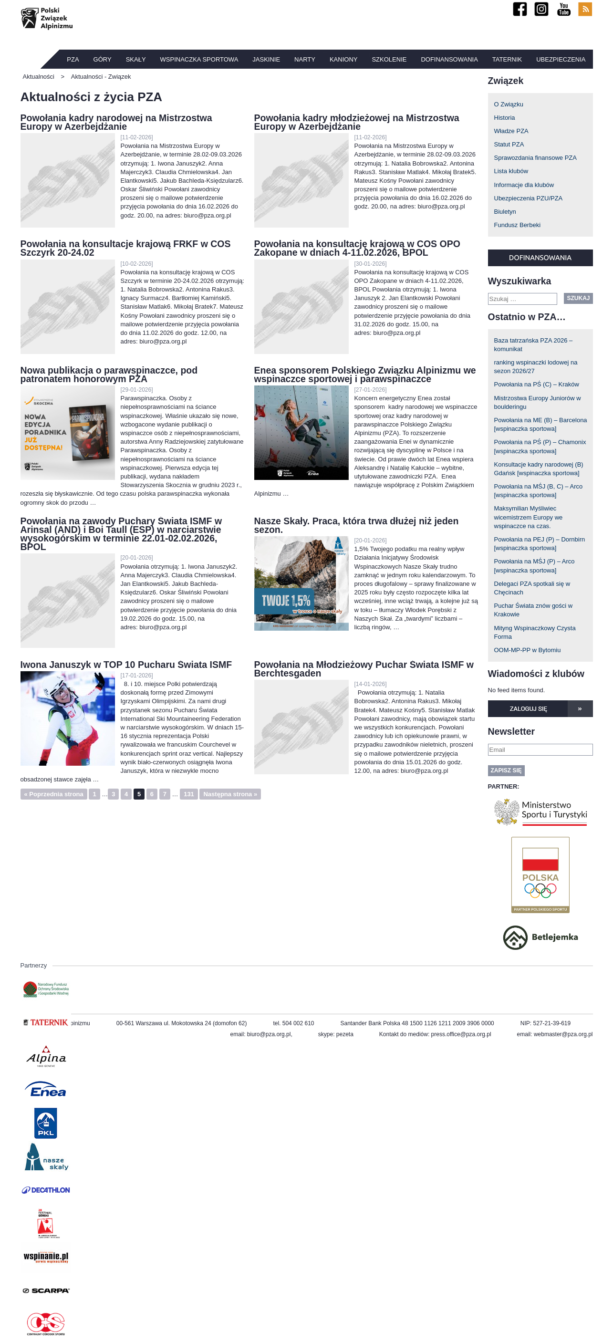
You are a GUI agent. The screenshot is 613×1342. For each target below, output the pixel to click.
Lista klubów (511, 171)
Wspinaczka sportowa (199, 59)
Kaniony (344, 59)
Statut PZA (509, 144)
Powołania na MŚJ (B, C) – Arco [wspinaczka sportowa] (538, 491)
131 (189, 794)
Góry (103, 59)
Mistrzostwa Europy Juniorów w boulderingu (537, 402)
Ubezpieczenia (560, 59)
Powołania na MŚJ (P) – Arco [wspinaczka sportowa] (534, 565)
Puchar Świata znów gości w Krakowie (533, 610)
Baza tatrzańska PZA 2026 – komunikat (533, 345)
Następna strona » (230, 794)
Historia (504, 117)
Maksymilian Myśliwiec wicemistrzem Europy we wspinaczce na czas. (528, 517)
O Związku (508, 104)
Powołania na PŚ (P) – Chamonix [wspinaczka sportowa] (540, 446)
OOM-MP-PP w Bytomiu (527, 650)
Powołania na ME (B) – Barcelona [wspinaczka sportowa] (540, 424)
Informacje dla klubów (524, 184)
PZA (73, 59)
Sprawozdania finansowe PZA (535, 157)
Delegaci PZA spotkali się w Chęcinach (532, 588)
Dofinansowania (449, 59)
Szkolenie (389, 59)
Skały (136, 59)
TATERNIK (507, 59)
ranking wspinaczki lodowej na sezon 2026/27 (536, 367)
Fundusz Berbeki (517, 225)
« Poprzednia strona (53, 794)
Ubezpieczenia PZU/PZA (528, 198)
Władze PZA (511, 131)
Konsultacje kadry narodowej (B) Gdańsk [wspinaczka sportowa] (538, 469)
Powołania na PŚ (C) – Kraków (536, 384)
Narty (304, 59)
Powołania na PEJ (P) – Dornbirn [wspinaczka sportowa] (539, 543)
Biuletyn (505, 211)
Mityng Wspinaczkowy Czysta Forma (535, 632)
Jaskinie (266, 59)
